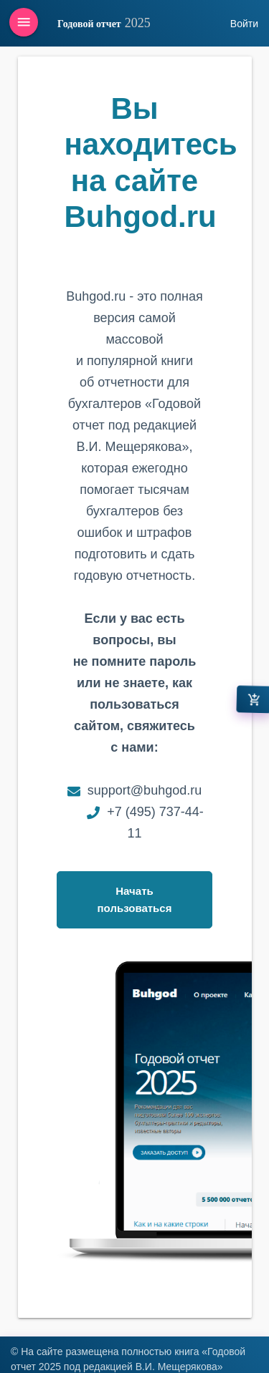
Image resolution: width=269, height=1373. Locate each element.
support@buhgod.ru (145, 790)
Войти (244, 23)
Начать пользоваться (135, 899)
